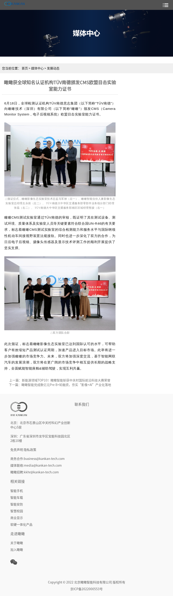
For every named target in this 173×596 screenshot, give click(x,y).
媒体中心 (37, 68)
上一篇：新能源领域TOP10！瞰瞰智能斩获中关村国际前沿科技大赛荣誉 (59, 380)
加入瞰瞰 (16, 549)
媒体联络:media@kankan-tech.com (36, 465)
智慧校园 (16, 511)
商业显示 (16, 517)
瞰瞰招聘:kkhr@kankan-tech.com (34, 472)
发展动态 (53, 68)
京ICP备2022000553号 (86, 589)
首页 (25, 68)
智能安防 (16, 504)
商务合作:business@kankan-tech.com (37, 458)
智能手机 (16, 490)
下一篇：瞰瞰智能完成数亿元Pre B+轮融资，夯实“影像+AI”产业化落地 (60, 384)
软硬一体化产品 (21, 524)
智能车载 (16, 497)
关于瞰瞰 (16, 543)
